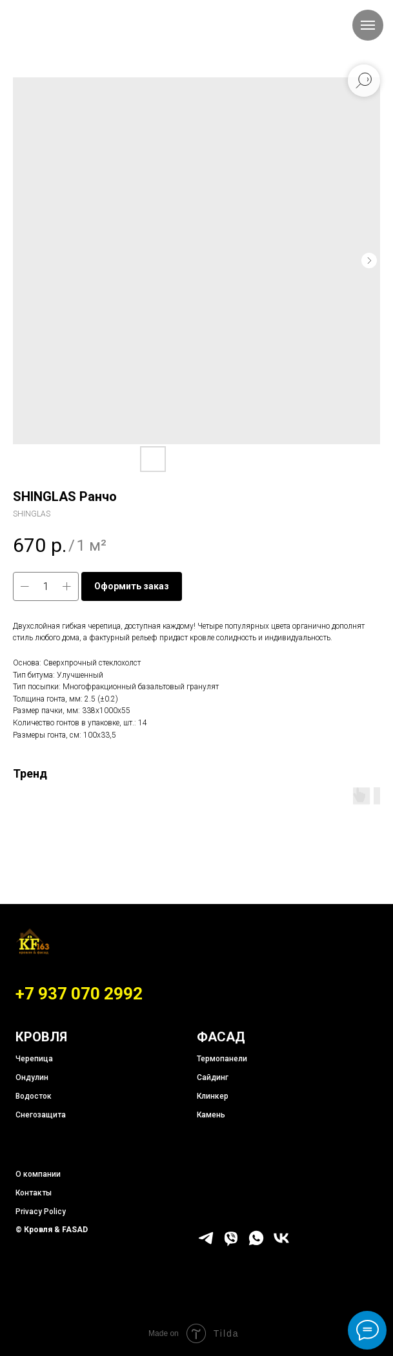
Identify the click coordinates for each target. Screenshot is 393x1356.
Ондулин (31, 1077)
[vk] (281, 1243)
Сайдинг (212, 1077)
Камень (211, 1114)
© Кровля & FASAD (51, 1229)
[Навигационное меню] (368, 25)
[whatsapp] (256, 1243)
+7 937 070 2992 (79, 993)
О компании (38, 1174)
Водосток (33, 1096)
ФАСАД (221, 1037)
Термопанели (222, 1058)
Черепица (34, 1058)
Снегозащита (40, 1114)
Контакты (33, 1192)
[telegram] (206, 1243)
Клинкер (212, 1096)
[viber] (231, 1243)
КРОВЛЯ (41, 1037)
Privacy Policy (40, 1211)
